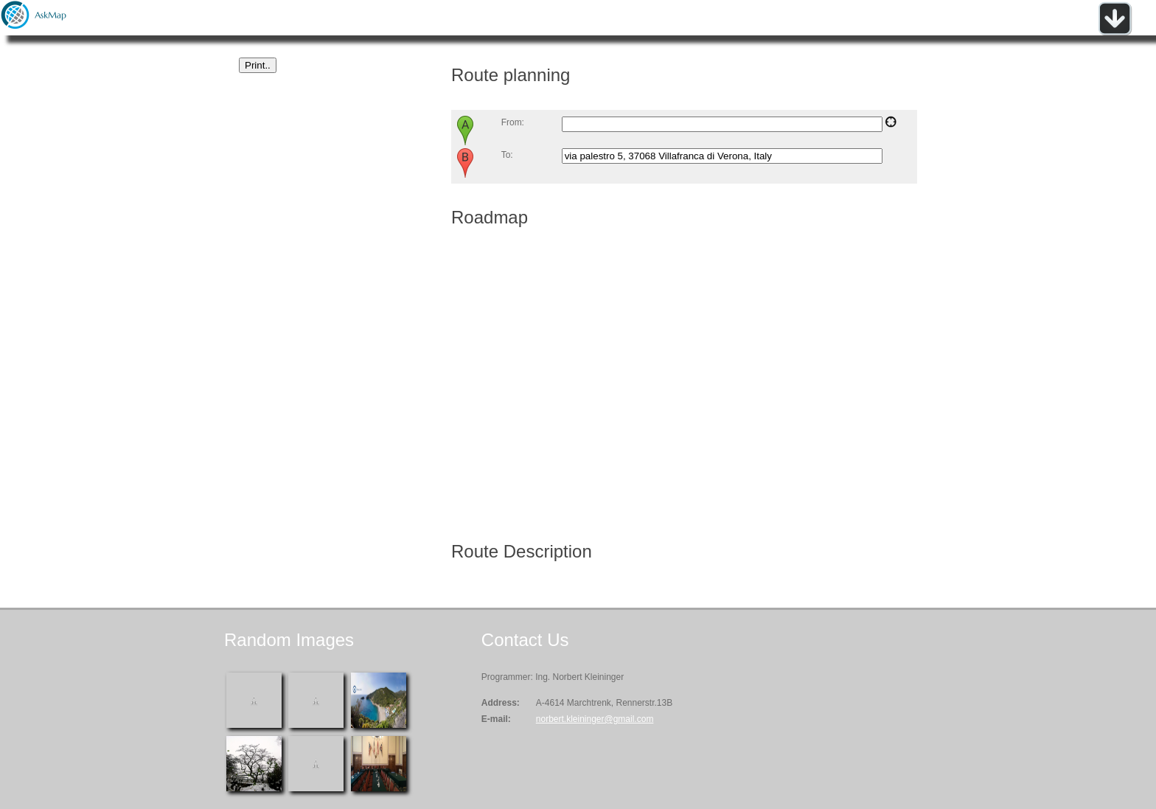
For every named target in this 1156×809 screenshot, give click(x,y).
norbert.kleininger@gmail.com (595, 719)
